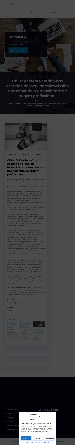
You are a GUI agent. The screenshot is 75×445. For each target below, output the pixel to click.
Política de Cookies (31, 442)
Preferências (49, 438)
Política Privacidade (43, 442)
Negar (37, 438)
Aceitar (26, 438)
